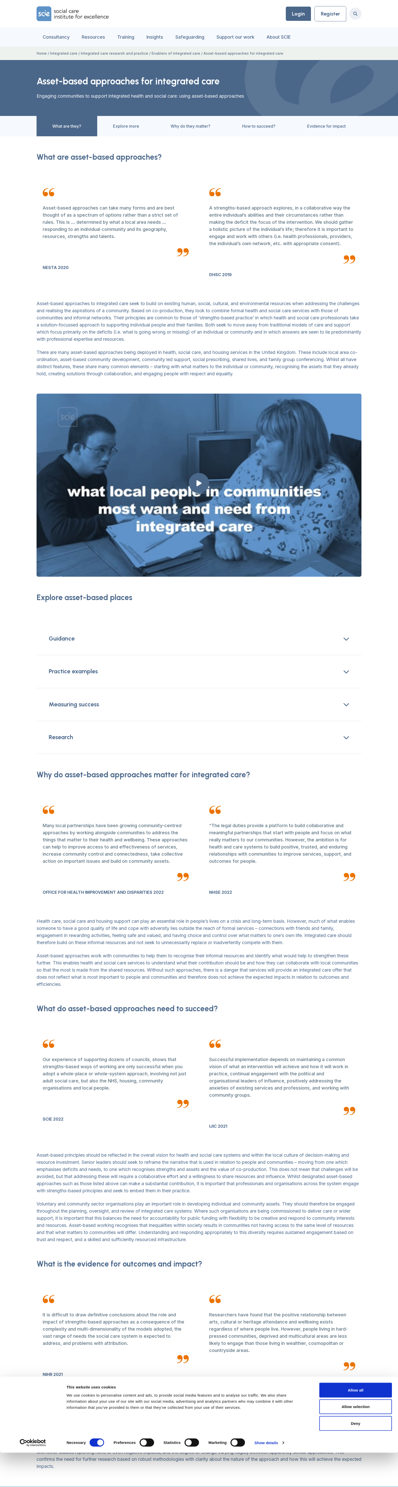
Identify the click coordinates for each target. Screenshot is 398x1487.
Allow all (355, 1424)
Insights (154, 37)
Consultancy (56, 37)
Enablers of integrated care (176, 53)
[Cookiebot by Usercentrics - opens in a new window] (33, 1477)
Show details (266, 1477)
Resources (93, 37)
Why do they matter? (182, 130)
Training (125, 37)
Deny (355, 1457)
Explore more (118, 130)
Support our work (235, 37)
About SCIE (279, 37)
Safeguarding (189, 37)
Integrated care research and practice (114, 53)
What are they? (59, 130)
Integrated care (63, 53)
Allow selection (356, 1441)
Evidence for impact (318, 130)
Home (42, 53)
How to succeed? (250, 130)
